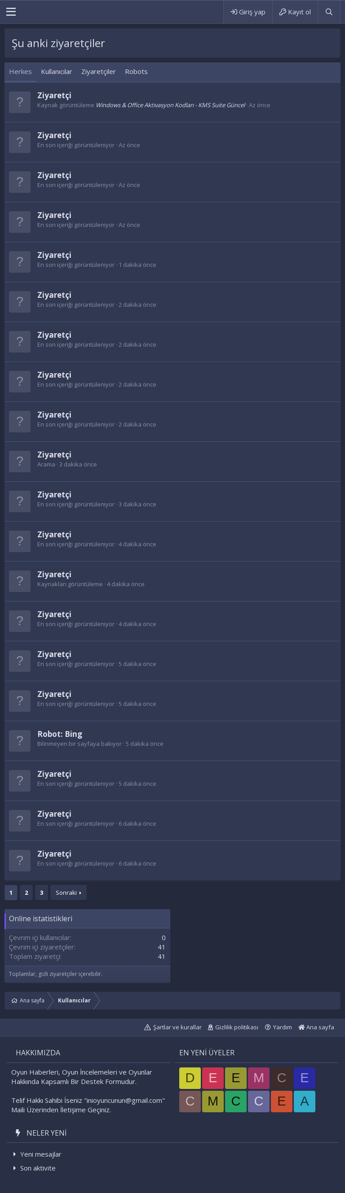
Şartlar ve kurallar (177, 1027)
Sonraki (66, 892)
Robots (136, 71)
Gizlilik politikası (236, 1027)
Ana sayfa (316, 1027)
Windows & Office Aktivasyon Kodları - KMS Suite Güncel (170, 105)
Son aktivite (38, 1167)
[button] (11, 12)
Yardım (282, 1027)
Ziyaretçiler (98, 71)
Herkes (20, 71)
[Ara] (329, 11)
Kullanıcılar (56, 71)
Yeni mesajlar (41, 1153)
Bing (73, 734)
